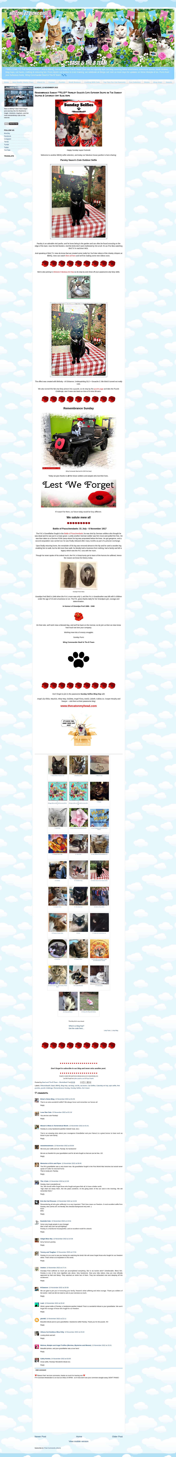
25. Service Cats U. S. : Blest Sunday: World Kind (57, 986)
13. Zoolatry (57, 880)
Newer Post (40, 1436)
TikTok (6, 142)
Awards (169, 82)
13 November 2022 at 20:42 (54, 1303)
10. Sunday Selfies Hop (57, 854)
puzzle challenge (47, 1088)
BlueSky (7, 133)
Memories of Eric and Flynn (50, 1163)
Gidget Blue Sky (46, 1239)
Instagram (7, 139)
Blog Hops (157, 82)
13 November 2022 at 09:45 (71, 1163)
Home (6, 82)
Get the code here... (76, 1028)
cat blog (71, 1085)
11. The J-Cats (78, 854)
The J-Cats (44, 1181)
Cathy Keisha (45, 1359)
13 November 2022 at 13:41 (61, 1221)
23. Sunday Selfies (78, 959)
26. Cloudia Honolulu (78, 985)
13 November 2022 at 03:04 (64, 1146)
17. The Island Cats (78, 906)
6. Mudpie (99, 801)
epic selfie (112, 1085)
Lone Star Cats (46, 1112)
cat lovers (83, 1085)
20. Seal (78, 933)
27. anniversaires (99, 985)
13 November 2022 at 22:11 (56, 1319)
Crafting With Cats (92, 82)
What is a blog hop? (76, 1026)
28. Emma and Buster (67, 1011)
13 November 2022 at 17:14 (56, 1267)
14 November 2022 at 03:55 (61, 1359)
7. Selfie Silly (57, 828)
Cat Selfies (92, 1085)
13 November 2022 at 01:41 (79, 1126)
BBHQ (58, 1085)
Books (147, 82)
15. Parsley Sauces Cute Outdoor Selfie (99, 880)
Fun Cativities (135, 82)
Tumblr (6, 144)
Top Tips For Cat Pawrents (114, 82)
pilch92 (43, 1319)
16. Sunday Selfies (57, 906)
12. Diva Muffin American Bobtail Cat (99, 854)
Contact (52, 82)
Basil (53, 1085)
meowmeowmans (47, 1146)
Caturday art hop (102, 1085)
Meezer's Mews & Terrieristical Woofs (54, 1126)
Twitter (6, 147)
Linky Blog (115, 1030)
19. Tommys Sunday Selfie (57, 933)
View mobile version (78, 1441)
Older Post (117, 1436)
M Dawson (44, 1287)
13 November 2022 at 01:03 (65, 1099)
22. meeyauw (57, 959)
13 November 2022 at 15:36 (63, 1239)
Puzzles (62, 82)
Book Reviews (75, 82)
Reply (42, 1105)
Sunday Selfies (76, 1088)
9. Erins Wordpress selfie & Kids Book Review (99, 829)
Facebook (7, 136)
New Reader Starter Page (22, 82)
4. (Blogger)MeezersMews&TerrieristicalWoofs (57, 803)
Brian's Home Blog (47, 1099)
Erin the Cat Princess (48, 1201)
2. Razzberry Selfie (78, 775)
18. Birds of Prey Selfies (99, 906)
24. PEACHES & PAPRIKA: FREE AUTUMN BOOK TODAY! (99, 960)
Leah (42, 1303)
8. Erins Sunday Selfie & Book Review (78, 828)
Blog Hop (64, 1085)
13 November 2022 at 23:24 (74, 1332)
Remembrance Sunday (62, 1088)
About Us (41, 82)
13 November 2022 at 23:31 (102, 1345)
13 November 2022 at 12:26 (59, 1181)
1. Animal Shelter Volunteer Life (57, 775)
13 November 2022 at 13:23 (67, 1201)
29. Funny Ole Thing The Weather (88, 1011)
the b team (86, 1088)
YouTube (7, 150)
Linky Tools (107, 1030)
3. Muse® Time (99, 775)
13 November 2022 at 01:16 (62, 1112)
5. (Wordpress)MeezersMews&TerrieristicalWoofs (78, 803)
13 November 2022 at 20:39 (59, 1287)
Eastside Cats (45, 1221)
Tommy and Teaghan (48, 1252)
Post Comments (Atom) (52, 1448)
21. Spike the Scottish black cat (99, 933)
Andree (43, 1267)
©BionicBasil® (45, 1085)
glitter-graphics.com (79, 1078)
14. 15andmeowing (78, 880)
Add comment (41, 1370)
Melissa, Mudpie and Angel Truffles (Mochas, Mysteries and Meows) (65, 1345)
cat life (77, 1085)
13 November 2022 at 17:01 (66, 1252)
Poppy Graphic (90, 1078)
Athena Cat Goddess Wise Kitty (52, 1332)
